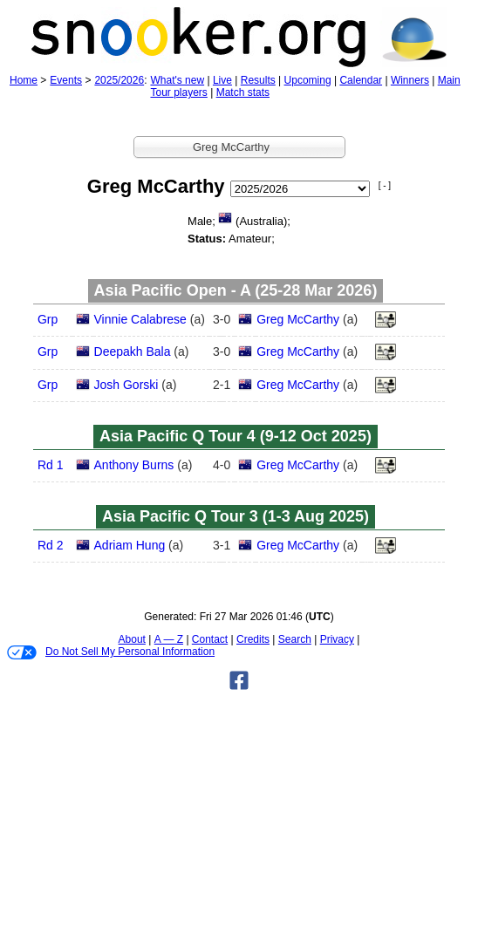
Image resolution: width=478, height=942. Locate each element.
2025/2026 (119, 80)
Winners (410, 80)
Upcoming (307, 80)
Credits (253, 639)
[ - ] (385, 185)
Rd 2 (51, 545)
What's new (177, 80)
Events (66, 80)
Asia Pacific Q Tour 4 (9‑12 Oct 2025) (235, 436)
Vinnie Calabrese (140, 319)
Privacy (337, 639)
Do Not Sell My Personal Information (111, 652)
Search (294, 639)
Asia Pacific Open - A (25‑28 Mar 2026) (236, 290)
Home (24, 80)
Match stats (243, 92)
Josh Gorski (126, 385)
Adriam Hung (130, 545)
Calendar (360, 80)
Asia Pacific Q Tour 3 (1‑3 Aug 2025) (235, 516)
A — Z (168, 639)
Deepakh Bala (132, 351)
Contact (210, 639)
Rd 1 (51, 465)
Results (258, 80)
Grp (48, 319)
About (132, 639)
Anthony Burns (134, 465)
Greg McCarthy (297, 319)
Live (222, 80)
